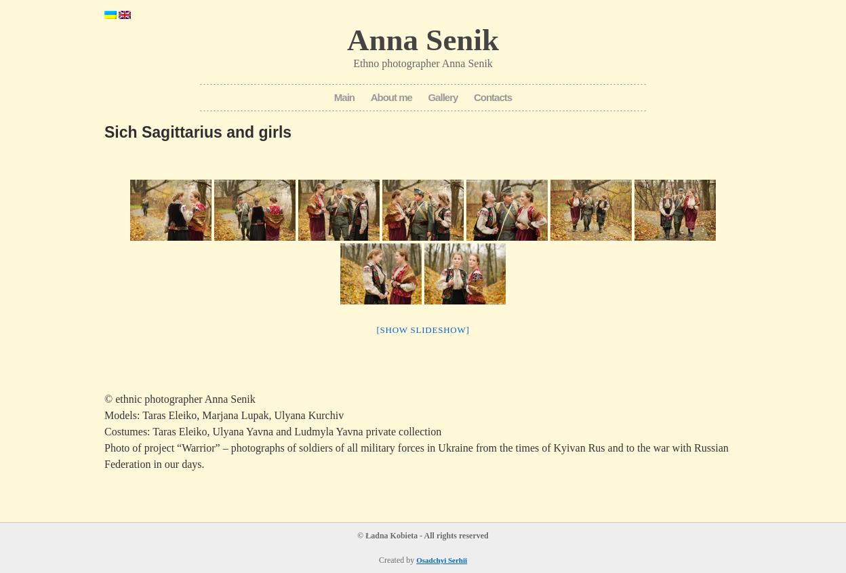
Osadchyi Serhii (441, 560)
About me (391, 97)
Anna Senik (423, 40)
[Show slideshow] (422, 330)
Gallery (443, 97)
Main (344, 97)
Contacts (493, 97)
